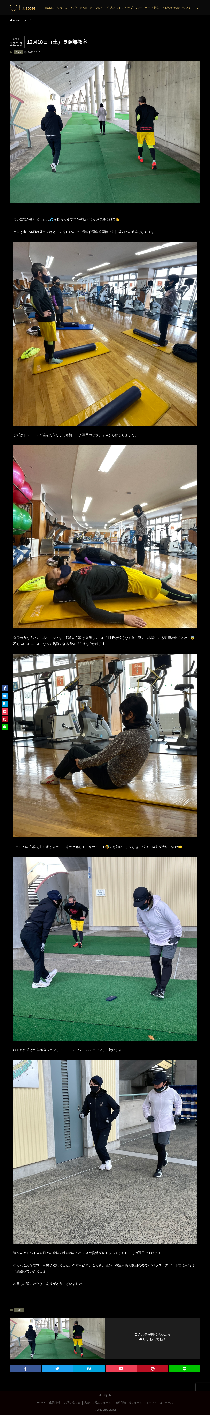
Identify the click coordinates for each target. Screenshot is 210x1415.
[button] (196, 7)
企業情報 (54, 1402)
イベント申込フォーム (159, 1402)
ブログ (18, 52)
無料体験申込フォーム (128, 1402)
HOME (41, 1402)
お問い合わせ (72, 1402)
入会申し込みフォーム (97, 1402)
